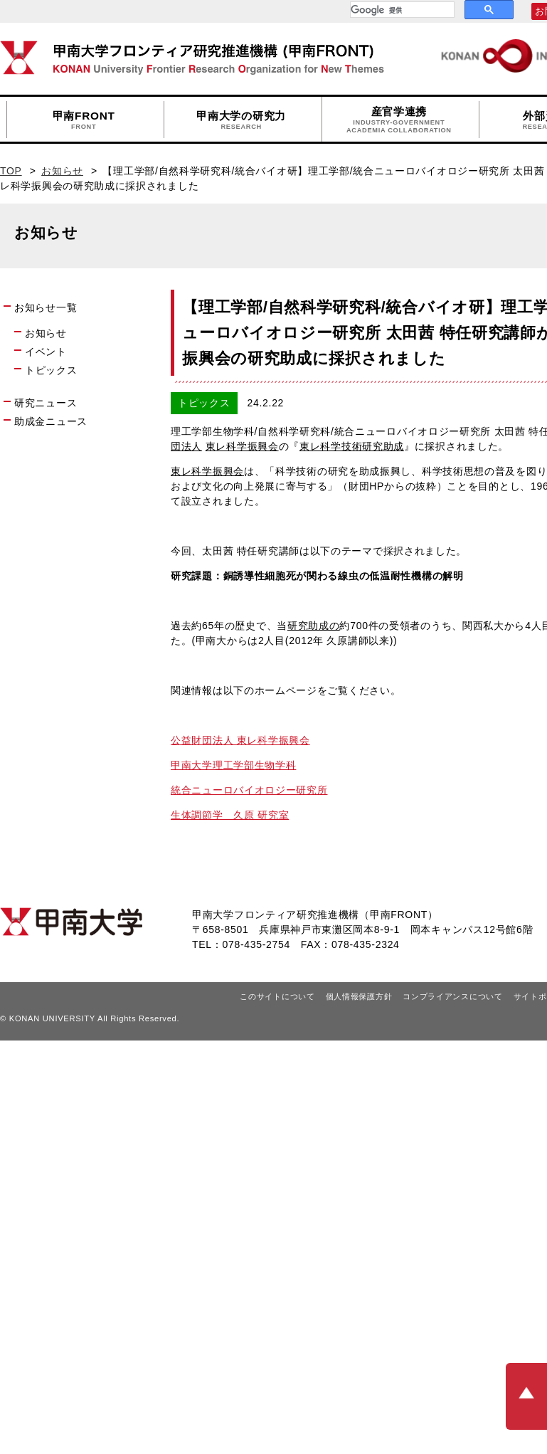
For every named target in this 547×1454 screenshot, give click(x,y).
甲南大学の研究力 (241, 120)
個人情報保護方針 (359, 996)
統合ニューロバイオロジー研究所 (249, 790)
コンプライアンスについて (452, 996)
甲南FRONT (84, 120)
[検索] (401, 10)
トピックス (51, 370)
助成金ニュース (50, 421)
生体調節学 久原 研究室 (230, 815)
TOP (11, 171)
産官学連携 (399, 120)
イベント (46, 351)
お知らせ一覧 (45, 307)
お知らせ (62, 171)
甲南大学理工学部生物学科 (233, 765)
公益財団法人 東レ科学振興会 (240, 740)
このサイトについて (277, 996)
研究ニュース (45, 403)
